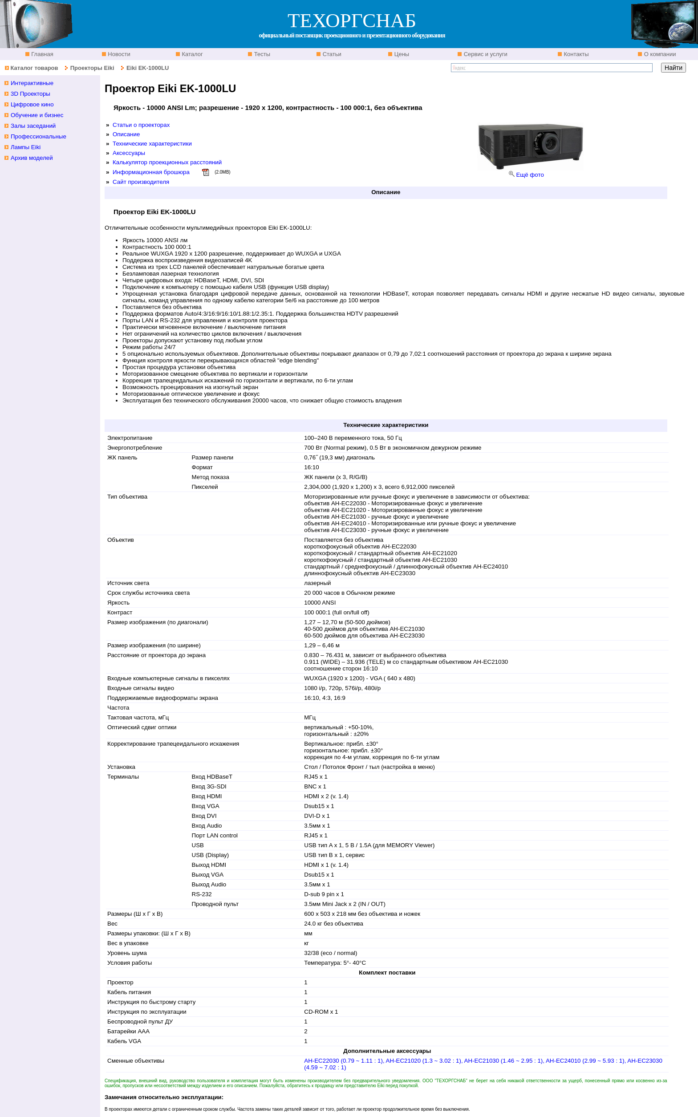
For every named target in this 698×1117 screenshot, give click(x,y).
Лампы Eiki (26, 147)
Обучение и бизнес (37, 115)
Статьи (331, 54)
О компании (659, 54)
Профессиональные (38, 136)
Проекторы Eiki (92, 68)
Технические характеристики (152, 143)
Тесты (261, 54)
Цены (401, 54)
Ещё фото (530, 174)
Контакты (575, 54)
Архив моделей (32, 157)
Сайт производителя (141, 182)
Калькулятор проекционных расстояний (167, 162)
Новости (118, 54)
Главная (41, 54)
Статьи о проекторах (141, 125)
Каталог (191, 54)
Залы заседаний (33, 125)
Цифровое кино (32, 104)
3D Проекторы (30, 93)
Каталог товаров (34, 68)
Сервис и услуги (484, 54)
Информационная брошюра (151, 172)
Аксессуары (129, 153)
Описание (126, 134)
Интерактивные (32, 83)
